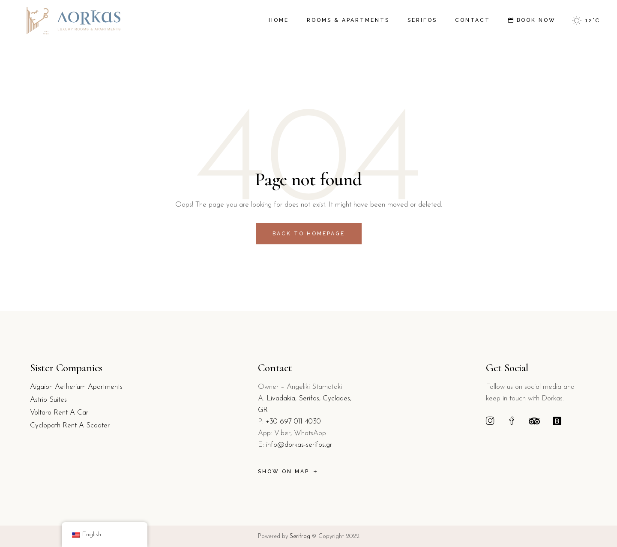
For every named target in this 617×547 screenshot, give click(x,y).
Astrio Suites (48, 399)
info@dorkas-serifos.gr (299, 444)
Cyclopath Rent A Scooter (70, 425)
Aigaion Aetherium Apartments (76, 387)
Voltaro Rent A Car (59, 412)
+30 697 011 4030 (293, 421)
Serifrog (300, 536)
